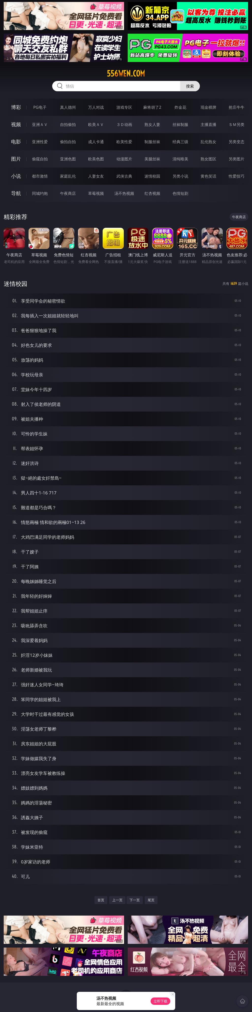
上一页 (117, 900)
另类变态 (236, 141)
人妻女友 (96, 176)
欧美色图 (96, 159)
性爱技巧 (236, 176)
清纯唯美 (180, 159)
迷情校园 (152, 176)
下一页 (134, 900)
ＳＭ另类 (236, 124)
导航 (16, 193)
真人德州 (68, 107)
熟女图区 (208, 159)
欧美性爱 (124, 141)
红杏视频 (152, 193)
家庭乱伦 (68, 176)
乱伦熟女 (208, 141)
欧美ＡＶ (96, 124)
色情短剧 (180, 193)
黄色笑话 (208, 176)
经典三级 (180, 141)
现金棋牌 (208, 107)
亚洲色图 (68, 159)
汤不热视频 (124, 193)
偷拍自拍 (68, 141)
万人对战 (96, 107)
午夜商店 (68, 193)
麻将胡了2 (152, 107)
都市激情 (40, 176)
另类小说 (180, 176)
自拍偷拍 (68, 124)
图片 (16, 158)
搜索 (190, 86)
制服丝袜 (152, 141)
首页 (100, 900)
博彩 (16, 107)
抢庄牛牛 (236, 107)
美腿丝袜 (152, 159)
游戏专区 (124, 107)
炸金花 (180, 107)
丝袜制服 (180, 124)
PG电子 (39, 107)
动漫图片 (124, 159)
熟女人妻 (152, 124)
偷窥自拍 (40, 159)
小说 (16, 176)
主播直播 (208, 124)
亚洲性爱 (40, 141)
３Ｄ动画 (124, 124)
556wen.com (126, 73)
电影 (16, 141)
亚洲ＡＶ (40, 124)
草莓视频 (96, 193)
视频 (16, 124)
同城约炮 (40, 193)
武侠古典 (124, 176)
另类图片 (236, 159)
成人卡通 (96, 141)
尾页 (151, 900)
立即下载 (160, 1001)
